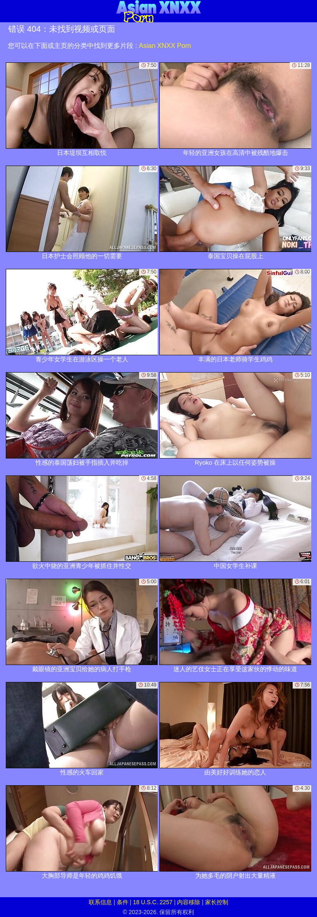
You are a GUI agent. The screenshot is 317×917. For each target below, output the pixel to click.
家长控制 (216, 902)
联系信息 (100, 902)
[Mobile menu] (7, 11)
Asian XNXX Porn (165, 45)
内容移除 (188, 902)
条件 (122, 902)
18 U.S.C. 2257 (153, 902)
